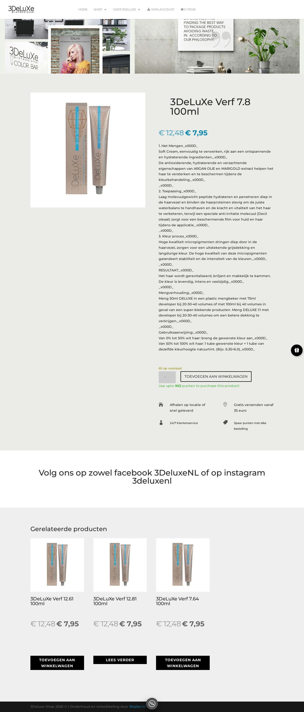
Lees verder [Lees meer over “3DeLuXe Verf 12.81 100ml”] (120, 660)
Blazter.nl (137, 706)
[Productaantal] (167, 377)
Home (83, 9)
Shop (98, 9)
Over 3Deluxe (124, 9)
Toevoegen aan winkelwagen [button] (57, 663)
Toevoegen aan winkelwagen (216, 376)
